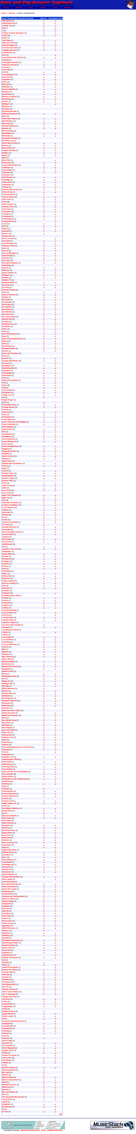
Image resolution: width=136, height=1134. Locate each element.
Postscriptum (7, 791)
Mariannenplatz (8, 661)
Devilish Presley (8, 290)
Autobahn (6, 79)
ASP (4, 72)
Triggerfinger (7, 1006)
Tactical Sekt (7, 972)
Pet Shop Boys (8, 767)
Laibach (5, 608)
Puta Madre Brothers (10, 808)
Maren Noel (7, 659)
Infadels (5, 510)
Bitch (4, 116)
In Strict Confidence (10, 505)
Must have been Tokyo (11, 710)
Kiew (4, 569)
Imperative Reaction (10, 503)
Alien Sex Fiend (8, 43)
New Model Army (9, 720)
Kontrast (5, 588)
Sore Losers (7, 921)
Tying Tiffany (7, 1014)
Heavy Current (8, 456)
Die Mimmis (7, 307)
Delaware (6, 275)
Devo (4, 292)
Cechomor (6, 175)
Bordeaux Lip (7, 141)
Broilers (5, 153)
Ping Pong (6, 781)
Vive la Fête (7, 1058)
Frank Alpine (7, 419)
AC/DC (5, 35)
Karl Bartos (7, 559)
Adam (4, 38)
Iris (3, 517)
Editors (5, 341)
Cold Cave (6, 209)
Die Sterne (6, 314)
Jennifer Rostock (9, 527)
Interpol (5, 515)
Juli (3, 547)
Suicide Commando (10, 957)
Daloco (5, 229)
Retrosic (5, 828)
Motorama (6, 703)
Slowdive (6, 906)
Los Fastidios (7, 639)
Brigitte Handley (8, 150)
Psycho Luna (7, 801)
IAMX (4, 488)
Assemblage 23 (8, 75)
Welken (5, 1075)
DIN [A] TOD (7, 319)
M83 (3, 649)
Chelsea (5, 187)
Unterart (5, 1033)
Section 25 (6, 869)
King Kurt (6, 578)
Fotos (4, 414)
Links (55, 8)
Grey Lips (6, 444)
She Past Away (8, 882)
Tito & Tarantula (8, 994)
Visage (5, 1053)
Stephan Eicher (8, 945)
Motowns (6, 708)
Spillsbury (6, 935)
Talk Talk (5, 975)
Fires (4, 402)
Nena (4, 718)
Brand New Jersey (9, 143)
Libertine (5, 627)
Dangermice (7, 236)
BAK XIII (5, 84)
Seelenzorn (6, 872)
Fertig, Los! (7, 395)
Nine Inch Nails (8, 730)
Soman (5, 918)
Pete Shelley (7, 769)
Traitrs (4, 1001)
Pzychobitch (7, 811)
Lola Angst (6, 637)
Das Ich (5, 251)
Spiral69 (5, 938)
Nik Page (5, 725)
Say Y (4, 857)
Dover (4, 329)
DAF (4, 226)
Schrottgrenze (8, 864)
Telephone (6, 979)
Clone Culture (8, 204)
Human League (8, 478)
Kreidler (5, 598)
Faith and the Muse (10, 380)
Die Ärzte (6, 300)
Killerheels (6, 571)
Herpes (5, 458)
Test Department (9, 984)
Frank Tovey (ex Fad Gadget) (14, 422)
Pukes (4, 806)
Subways (6, 953)
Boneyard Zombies (10, 138)
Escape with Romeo (10, 361)
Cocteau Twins (8, 207)
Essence (5, 363)
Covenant (6, 214)
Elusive (5, 351)
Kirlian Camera (8, 581)
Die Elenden (7, 302)
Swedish (5, 962)
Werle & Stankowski (10, 1080)
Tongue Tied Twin (9, 997)
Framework (6, 417)
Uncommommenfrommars (13, 1021)
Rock (43, 1130)
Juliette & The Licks (10, 549)
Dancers (5, 233)
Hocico (5, 466)
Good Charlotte (8, 439)
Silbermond (7, 891)
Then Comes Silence (10, 992)
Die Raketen (7, 312)
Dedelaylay (6, 265)
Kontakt (67, 8)
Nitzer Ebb (6, 732)
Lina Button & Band (10, 630)
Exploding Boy (8, 368)
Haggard (5, 449)
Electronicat (7, 346)
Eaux (4, 336)
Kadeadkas (6, 551)
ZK (3, 1109)
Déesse (5, 268)
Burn (4, 158)
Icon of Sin (6, 493)
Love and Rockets (9, 644)
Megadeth (6, 669)
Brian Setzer (7, 148)
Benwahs (6, 109)
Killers (4, 573)
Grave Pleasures (9, 441)
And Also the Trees (10, 48)
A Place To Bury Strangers (13, 33)
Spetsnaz (6, 933)
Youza (4, 1102)
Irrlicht (4, 520)
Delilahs (5, 278)
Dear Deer (6, 260)
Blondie (5, 128)
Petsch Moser (7, 776)
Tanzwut (5, 977)
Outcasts (5, 750)
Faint (4, 378)
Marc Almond (7, 657)
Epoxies (5, 358)
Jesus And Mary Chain (11, 532)
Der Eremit (6, 285)
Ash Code (6, 70)
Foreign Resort (8, 407)
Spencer (5, 931)
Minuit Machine (8, 688)
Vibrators (6, 1043)
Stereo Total (7, 948)
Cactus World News (10, 165)
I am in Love (7, 485)
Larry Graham (8, 613)
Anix (4, 55)
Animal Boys (7, 52)
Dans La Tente (8, 238)
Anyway (5, 60)
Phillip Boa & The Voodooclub (14, 779)
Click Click (6, 199)
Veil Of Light (7, 1041)
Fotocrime (6, 412)
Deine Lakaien (8, 273)
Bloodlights (7, 133)
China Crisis (7, 192)
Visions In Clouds (9, 1055)
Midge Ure (6, 681)
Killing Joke (7, 576)
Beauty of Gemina (9, 97)
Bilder (43, 8)
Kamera (5, 556)
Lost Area (6, 642)
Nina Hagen (7, 728)
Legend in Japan (9, 622)
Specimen (6, 926)
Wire (4, 1094)
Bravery (5, 145)
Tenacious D (7, 982)
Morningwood (8, 698)
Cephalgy (6, 180)
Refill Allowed (7, 823)
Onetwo (5, 745)
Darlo (4, 248)
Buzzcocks (6, 163)
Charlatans (6, 185)
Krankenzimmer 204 (10, 595)
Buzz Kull (6, 160)
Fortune (5, 410)
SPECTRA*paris (8, 928)
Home (6, 8)
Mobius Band (7, 693)
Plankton (5, 789)
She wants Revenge (10, 884)
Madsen (5, 652)
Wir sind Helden (8, 1092)
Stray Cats (6, 950)
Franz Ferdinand (9, 424)
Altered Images (8, 45)
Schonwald (6, 862)
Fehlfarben (6, 392)
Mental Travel (7, 671)
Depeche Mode (8, 282)
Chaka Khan (7, 182)
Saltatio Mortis (8, 852)
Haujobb (5, 454)
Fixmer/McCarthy (9, 405)
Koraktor (5, 591)
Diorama (5, 322)
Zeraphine (6, 1104)
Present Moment (9, 794)
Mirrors (5, 691)
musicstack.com (55, 18)
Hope (4, 468)
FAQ (4, 388)
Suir (3, 960)
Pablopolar (6, 754)
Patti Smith (6, 762)
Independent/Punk (54, 1130)
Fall (3, 383)
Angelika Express (9, 50)
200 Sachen (7, 21)
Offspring (6, 742)
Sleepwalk (6, 904)
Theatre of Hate (8, 989)
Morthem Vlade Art (10, 701)
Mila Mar (5, 686)
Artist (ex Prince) (9, 65)
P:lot (4, 752)
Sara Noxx (6, 855)
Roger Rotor (7, 833)
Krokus (5, 600)
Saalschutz (6, 845)
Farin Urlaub (7, 390)
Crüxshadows (8, 219)
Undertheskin (7, 1026)
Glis (3, 432)
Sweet (4, 965)
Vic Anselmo (7, 1045)
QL (3, 813)
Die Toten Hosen (9, 317)
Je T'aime (6, 525)
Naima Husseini (8, 713)
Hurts (4, 483)
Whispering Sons (9, 1085)
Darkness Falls (8, 246)
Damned (5, 231)
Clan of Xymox (8, 197)
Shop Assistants (9, 886)
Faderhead (6, 375)
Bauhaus (5, 92)
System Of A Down (10, 970)
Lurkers (5, 647)
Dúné (4, 331)
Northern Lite (7, 737)
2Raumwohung (8, 23)
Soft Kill (5, 911)
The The (5, 987)
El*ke (4, 344)
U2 (3, 1019)
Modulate (6, 696)
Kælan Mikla (7, 554)
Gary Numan (7, 429)
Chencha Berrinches (10, 189)
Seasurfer (6, 867)
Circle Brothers (8, 194)
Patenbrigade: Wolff (10, 759)
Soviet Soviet (7, 923)
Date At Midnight (9, 253)
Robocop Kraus (8, 830)
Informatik (6, 512)
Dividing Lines (8, 324)
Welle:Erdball (7, 1077)
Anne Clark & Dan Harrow (12, 57)
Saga (4, 847)
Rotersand (6, 838)
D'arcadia (6, 241)
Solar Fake (6, 916)
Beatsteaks (6, 94)
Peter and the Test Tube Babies (15, 772)
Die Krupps (6, 304)
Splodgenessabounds (11, 940)
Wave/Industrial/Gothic (30, 1130)
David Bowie (7, 255)
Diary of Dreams (8, 295)
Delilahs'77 (6, 280)
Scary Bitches (8, 860)
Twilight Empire (8, 1011)
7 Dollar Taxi (7, 26)
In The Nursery (8, 507)
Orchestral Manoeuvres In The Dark (17, 747)
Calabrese (6, 167)
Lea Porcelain (7, 617)
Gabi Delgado (7, 427)
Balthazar (6, 87)
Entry (4, 356)
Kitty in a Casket (9, 583)
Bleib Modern (7, 121)
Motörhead (6, 706)
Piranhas (5, 784)
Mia (3, 679)
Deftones (5, 270)
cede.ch (43, 18)
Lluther (5, 632)
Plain (4, 786)
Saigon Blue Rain (9, 850)
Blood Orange (8, 131)
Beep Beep (6, 99)
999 (3, 28)
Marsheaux (6, 664)
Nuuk (4, 740)
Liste (31, 8)
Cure (4, 224)
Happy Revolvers (9, 451)
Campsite (6, 172)
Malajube (5, 654)
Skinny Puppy (8, 901)
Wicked (5, 1089)
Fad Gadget (7, 373)
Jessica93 (6, 529)
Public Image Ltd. (9, 803)
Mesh (4, 674)
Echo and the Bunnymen (12, 339)
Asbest (5, 67)
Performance (7, 764)
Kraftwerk (6, 593)
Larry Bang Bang (9, 610)
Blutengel (6, 136)
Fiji (3, 397)
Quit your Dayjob (9, 816)
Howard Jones (8, 473)
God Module (7, 434)
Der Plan (5, 287)
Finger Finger (7, 400)
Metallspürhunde (9, 676)
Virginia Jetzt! (8, 1050)
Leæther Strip (7, 620)
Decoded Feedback (10, 263)
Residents (6, 825)
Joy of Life (6, 542)
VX (3, 1065)
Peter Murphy (7, 774)
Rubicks (5, 840)
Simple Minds (7, 894)
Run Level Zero (8, 842)
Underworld (7, 1028)
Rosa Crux (6, 835)
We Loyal (6, 1072)
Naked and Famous (10, 715)
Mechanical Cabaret (10, 666)
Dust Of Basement (9, 334)
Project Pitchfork (9, 796)
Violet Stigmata (8, 1048)
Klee (4, 586)
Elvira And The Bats (10, 353)
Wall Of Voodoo (8, 1067)
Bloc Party (6, 123)
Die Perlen (6, 309)
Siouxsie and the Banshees (13, 896)
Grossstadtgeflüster (10, 446)
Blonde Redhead (9, 126)
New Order (6, 723)
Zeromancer (7, 1107)
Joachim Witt (7, 534)
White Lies (6, 1087)
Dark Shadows (8, 243)
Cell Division (7, 177)
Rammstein (7, 818)
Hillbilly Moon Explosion (12, 463)
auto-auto (6, 77)
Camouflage (7, 170)
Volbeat (5, 1063)
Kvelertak (6, 603)
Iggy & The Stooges (10, 495)
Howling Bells (8, 476)
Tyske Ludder (7, 1016)
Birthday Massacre (10, 114)
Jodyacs (5, 537)
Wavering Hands (9, 1070)
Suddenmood (7, 955)
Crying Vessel (8, 221)
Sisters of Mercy (9, 899)
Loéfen (5, 635)
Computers (6, 211)
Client (4, 202)
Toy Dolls (6, 999)
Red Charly (6, 820)
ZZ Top (5, 1111)
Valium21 (6, 1038)
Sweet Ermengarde (10, 967)
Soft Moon (6, 913)
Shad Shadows (8, 874)
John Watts (6, 539)
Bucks (4, 155)
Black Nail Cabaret (9, 119)
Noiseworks (7, 735)
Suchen (18, 8)
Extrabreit (6, 370)
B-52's (4, 82)
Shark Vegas (7, 879)
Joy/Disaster (7, 544)
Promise (5, 798)
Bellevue (5, 106)
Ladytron (5, 605)
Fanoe (4, 385)
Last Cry (5, 615)
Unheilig (5, 1031)
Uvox (4, 1036)
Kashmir (5, 564)
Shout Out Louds (9, 889)
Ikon (4, 500)
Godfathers (6, 436)
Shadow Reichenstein (11, 877)
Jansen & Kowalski (10, 522)
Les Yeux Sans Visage (11, 625)
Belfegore (6, 104)
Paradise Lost (8, 757)
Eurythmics (7, 366)
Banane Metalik (8, 89)
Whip (4, 1082)
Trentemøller (7, 1004)
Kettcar (5, 566)
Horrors (5, 471)
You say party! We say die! (13, 1097)
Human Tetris (7, 480)
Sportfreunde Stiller (10, 943)
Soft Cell (5, 908)
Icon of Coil (7, 490)
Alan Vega (6, 40)
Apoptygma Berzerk (10, 62)
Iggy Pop (5, 498)
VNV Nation (7, 1060)
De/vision (6, 258)
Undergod (6, 1023)
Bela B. (5, 101)
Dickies (5, 297)
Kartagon (6, 561)
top (60, 1114)
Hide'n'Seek (7, 461)
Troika (4, 1009)
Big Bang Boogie (9, 111)
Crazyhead (6, 216)
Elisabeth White (8, 348)
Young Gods (7, 1099)
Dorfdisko (6, 326)
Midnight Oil (7, 683)
